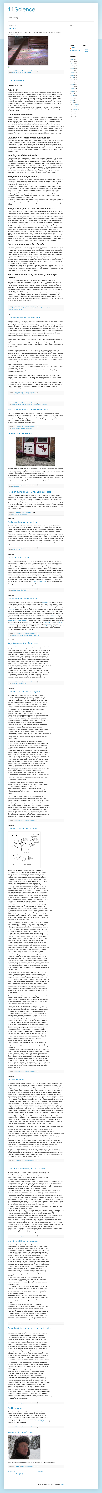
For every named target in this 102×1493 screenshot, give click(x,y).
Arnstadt (14, 635)
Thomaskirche (52, 615)
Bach (18, 635)
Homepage (40, 1471)
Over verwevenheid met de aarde (24, 317)
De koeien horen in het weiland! (23, 522)
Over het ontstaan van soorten (22, 828)
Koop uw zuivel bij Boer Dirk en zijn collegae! (29, 492)
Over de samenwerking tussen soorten (26, 1168)
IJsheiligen (11, 609)
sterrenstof (44, 404)
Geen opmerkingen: (30, 70)
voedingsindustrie (18, 309)
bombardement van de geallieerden (18, 620)
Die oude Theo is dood (19, 557)
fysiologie (14, 307)
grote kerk (47, 622)
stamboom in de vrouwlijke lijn (19, 683)
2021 (72, 70)
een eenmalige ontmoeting (38, 581)
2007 (72, 98)
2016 (72, 82)
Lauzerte (12, 28)
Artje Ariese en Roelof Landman (23, 643)
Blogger (62, 1484)
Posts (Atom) (19, 1474)
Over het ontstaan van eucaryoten (24, 691)
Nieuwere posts (12, 1471)
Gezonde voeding (29, 307)
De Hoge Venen (15, 1408)
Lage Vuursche (22, 590)
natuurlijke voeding (38, 307)
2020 (72, 73)
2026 (72, 59)
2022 (72, 68)
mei (74, 114)
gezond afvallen (21, 307)
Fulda (30, 635)
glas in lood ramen (22, 72)
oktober (75, 109)
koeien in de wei (16, 428)
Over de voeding (16, 80)
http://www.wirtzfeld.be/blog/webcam (37, 1421)
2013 (72, 89)
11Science (21, 9)
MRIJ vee (22, 428)
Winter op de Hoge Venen (20, 1432)
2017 (72, 79)
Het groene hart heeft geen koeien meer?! (28, 409)
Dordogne (14, 72)
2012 (72, 91)
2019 (72, 75)
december (75, 104)
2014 (72, 86)
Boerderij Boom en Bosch (20, 433)
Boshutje (14, 590)
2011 (72, 93)
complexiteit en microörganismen (20, 393)
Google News (88, 48)
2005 (72, 102)
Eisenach (45, 602)
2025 (72, 61)
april (74, 116)
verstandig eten (47, 307)
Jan (18, 590)
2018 (72, 77)
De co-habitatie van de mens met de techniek (29, 1328)
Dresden (22, 635)
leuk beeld (44, 626)
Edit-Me (87, 50)
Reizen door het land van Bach (22, 598)
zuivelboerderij (29, 428)
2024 (72, 63)
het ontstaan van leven (33, 393)
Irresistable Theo (16, 1079)
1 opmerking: (29, 512)
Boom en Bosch (16, 514)
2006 (72, 100)
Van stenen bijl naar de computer (23, 1241)
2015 (72, 84)
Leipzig (34, 635)
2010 (72, 95)
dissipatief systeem (25, 404)
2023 (72, 66)
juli (74, 111)
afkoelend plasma (16, 404)
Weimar (38, 635)
